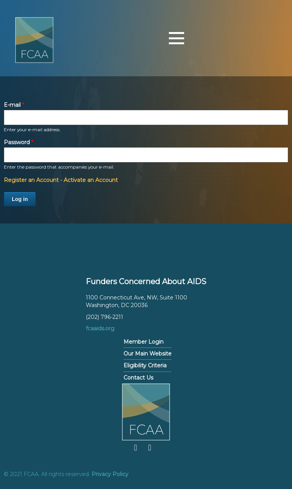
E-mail (14, 104)
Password (18, 142)
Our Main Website (148, 353)
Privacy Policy (109, 474)
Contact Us (138, 377)
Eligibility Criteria (145, 365)
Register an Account (31, 180)
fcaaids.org (100, 328)
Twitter (150, 448)
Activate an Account (91, 180)
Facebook (136, 448)
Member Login (144, 341)
